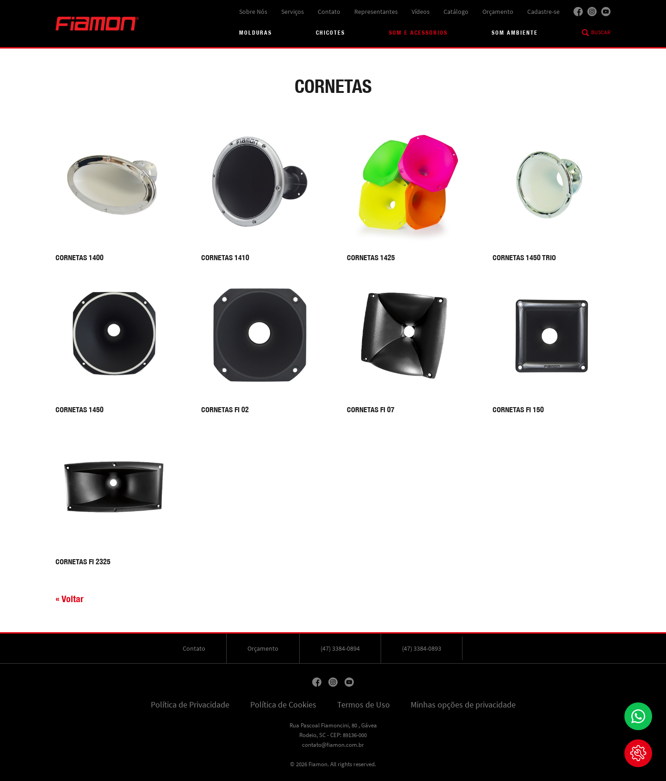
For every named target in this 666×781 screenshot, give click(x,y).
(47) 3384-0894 (340, 648)
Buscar (600, 32)
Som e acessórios (418, 32)
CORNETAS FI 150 (518, 409)
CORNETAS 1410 (225, 257)
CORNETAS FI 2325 (83, 561)
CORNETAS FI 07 (371, 409)
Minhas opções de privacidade (463, 705)
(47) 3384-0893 (421, 648)
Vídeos (421, 11)
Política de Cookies (283, 705)
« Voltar (70, 598)
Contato (329, 11)
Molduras (255, 32)
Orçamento (497, 11)
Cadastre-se (543, 11)
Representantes (376, 11)
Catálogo (456, 11)
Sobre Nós (253, 11)
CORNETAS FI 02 (225, 409)
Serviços (292, 11)
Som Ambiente (515, 32)
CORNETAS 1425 (371, 257)
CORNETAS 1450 (80, 409)
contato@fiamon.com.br (333, 745)
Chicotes (330, 32)
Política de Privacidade (190, 705)
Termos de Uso (363, 705)
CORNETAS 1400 (80, 257)
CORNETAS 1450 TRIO (524, 257)
